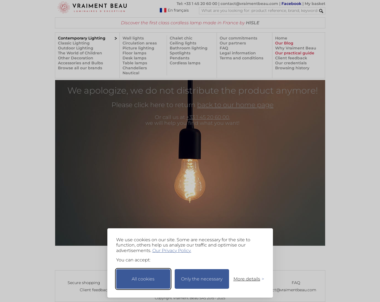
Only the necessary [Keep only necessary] (201, 279)
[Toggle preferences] (246, 279)
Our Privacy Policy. (171, 250)
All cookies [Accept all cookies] (143, 279)
